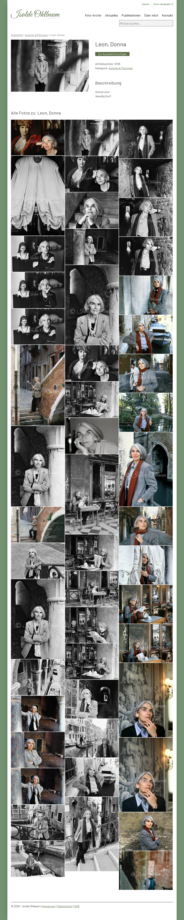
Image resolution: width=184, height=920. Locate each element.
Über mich (151, 15)
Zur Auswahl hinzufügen (112, 54)
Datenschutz (65, 906)
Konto (145, 4)
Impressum (49, 906)
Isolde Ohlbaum (35, 14)
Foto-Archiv (93, 15)
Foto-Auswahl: (163, 4)
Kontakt (167, 15)
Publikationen (131, 15)
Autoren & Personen (36, 35)
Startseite (17, 35)
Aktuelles (111, 15)
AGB (76, 906)
